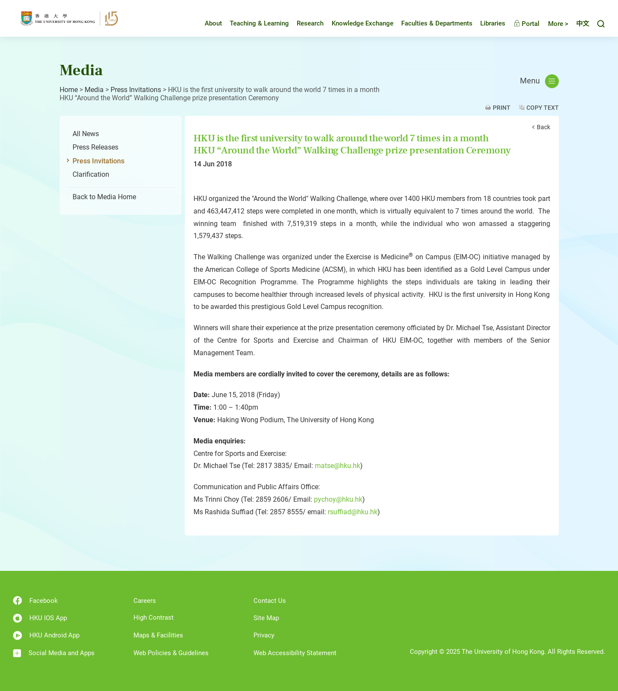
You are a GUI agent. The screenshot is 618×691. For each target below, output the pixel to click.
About (213, 23)
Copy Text (542, 107)
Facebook (35, 600)
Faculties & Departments (436, 23)
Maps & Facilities (158, 635)
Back (543, 127)
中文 (582, 24)
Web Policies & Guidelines (171, 653)
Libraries (492, 23)
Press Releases (95, 147)
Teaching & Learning (259, 23)
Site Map (266, 618)
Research (310, 23)
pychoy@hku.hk (338, 499)
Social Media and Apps (54, 653)
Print (501, 107)
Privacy (264, 635)
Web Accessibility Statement (295, 653)
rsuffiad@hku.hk (352, 512)
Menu (539, 81)
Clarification (91, 174)
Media (94, 90)
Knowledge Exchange (362, 23)
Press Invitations (136, 90)
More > (558, 24)
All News (86, 134)
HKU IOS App (40, 618)
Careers (144, 601)
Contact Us (270, 601)
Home (69, 90)
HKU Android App (46, 635)
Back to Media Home (104, 197)
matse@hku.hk (337, 466)
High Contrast (153, 617)
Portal (526, 24)
